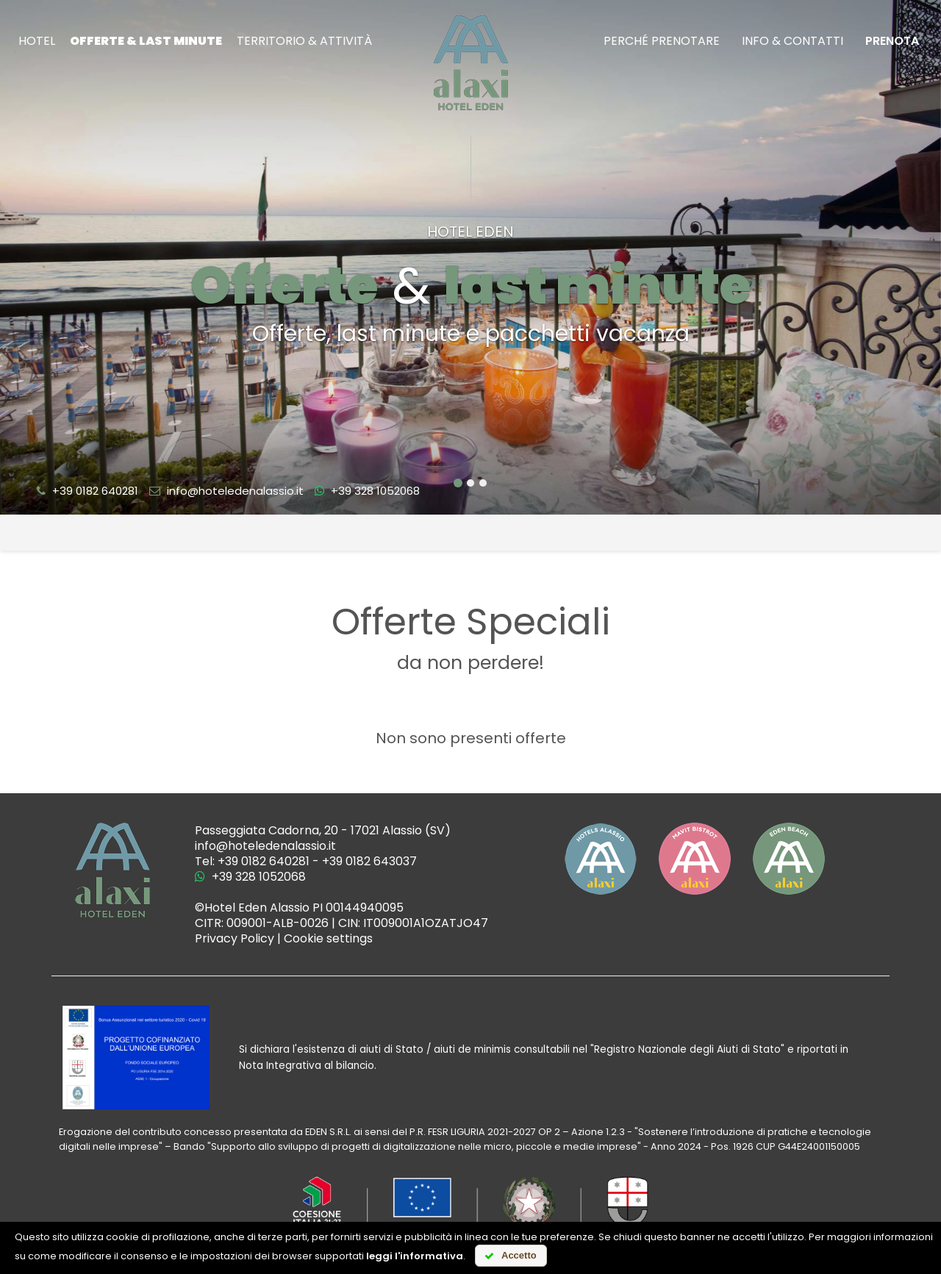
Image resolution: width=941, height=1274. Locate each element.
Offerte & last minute (146, 40)
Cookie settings (328, 938)
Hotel (36, 40)
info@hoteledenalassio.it (226, 490)
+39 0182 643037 (369, 861)
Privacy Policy (234, 938)
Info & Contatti (792, 40)
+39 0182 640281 (87, 490)
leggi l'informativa (414, 1256)
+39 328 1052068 (367, 490)
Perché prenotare (662, 40)
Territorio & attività (304, 40)
